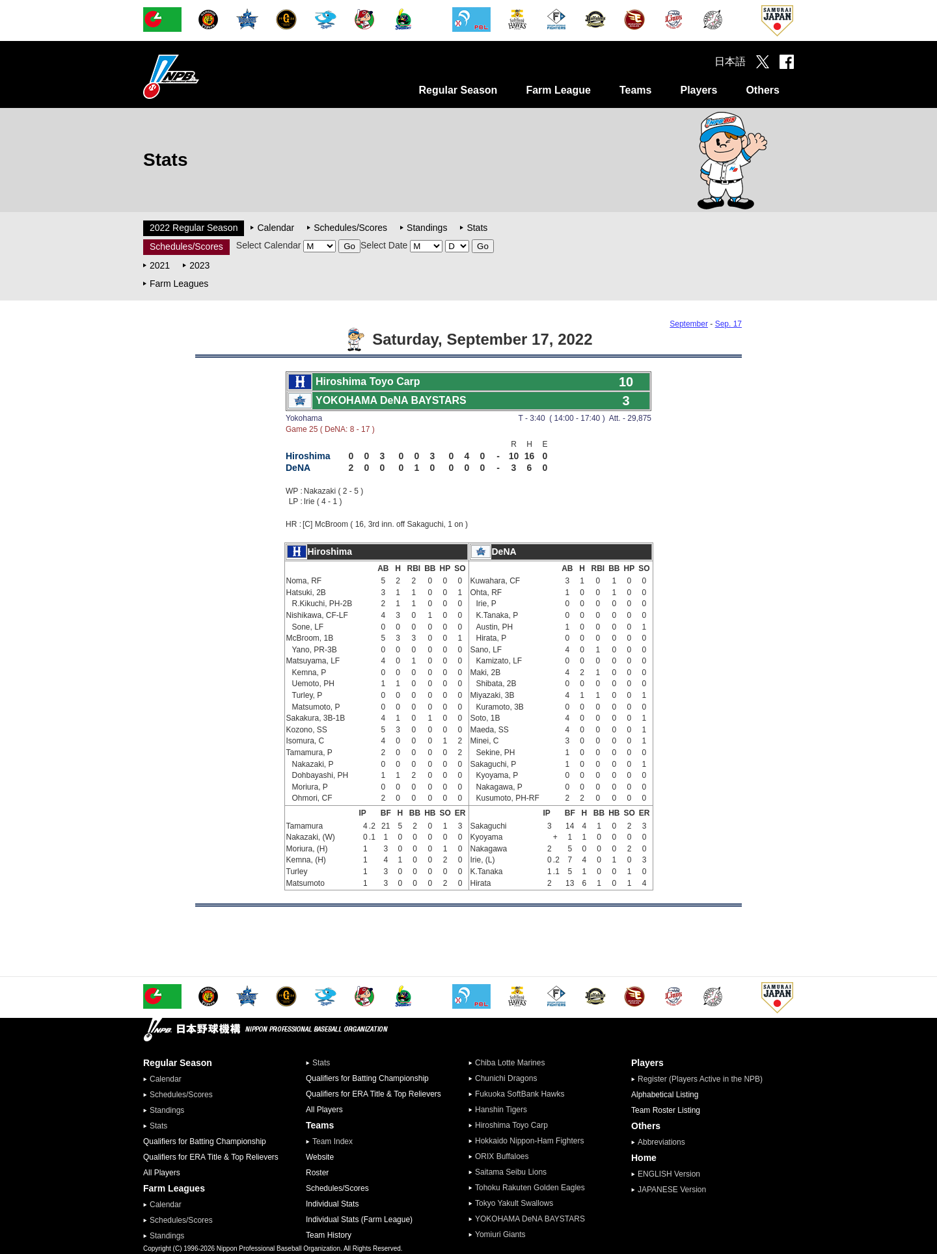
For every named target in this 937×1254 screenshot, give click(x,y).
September (689, 323)
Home (644, 1158)
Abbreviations (661, 1142)
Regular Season (457, 90)
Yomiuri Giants (500, 1234)
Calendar (275, 227)
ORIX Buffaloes (502, 1156)
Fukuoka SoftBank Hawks (519, 1094)
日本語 (730, 61)
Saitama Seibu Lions (511, 1172)
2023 (199, 265)
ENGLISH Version (669, 1174)
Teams (635, 90)
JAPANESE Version (672, 1189)
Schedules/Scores (350, 227)
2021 (160, 265)
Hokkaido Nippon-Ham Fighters (529, 1140)
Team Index (332, 1141)
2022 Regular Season (194, 227)
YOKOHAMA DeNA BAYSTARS (530, 1218)
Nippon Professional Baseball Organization (203, 76)
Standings (427, 227)
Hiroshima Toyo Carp (511, 1125)
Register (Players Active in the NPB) (704, 1079)
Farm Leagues (179, 283)
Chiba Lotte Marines (510, 1062)
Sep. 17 (728, 323)
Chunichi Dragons (506, 1078)
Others (763, 90)
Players (698, 90)
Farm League (558, 90)
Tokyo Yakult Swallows (514, 1203)
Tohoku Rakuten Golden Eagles (530, 1187)
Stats (477, 227)
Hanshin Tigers (501, 1109)
